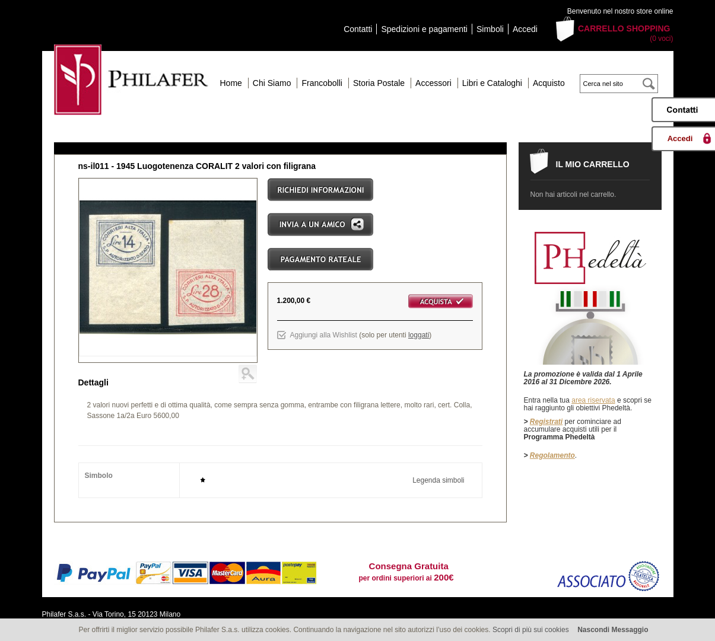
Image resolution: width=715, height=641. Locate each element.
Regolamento (552, 455)
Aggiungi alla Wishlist (323, 335)
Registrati (546, 421)
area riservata (593, 400)
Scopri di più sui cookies (530, 630)
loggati (418, 335)
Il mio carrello (593, 164)
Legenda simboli (438, 480)
